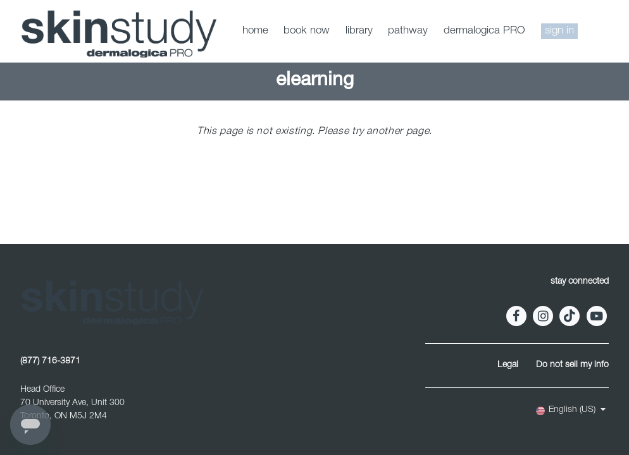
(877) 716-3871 (50, 361)
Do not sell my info (572, 365)
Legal (507, 365)
